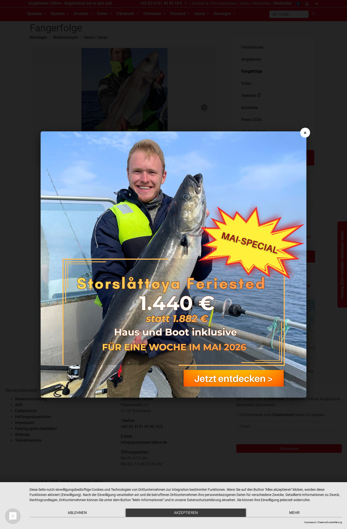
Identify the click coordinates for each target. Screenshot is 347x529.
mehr (295, 513)
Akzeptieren (186, 513)
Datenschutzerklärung (330, 522)
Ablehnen (76, 513)
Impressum (310, 522)
